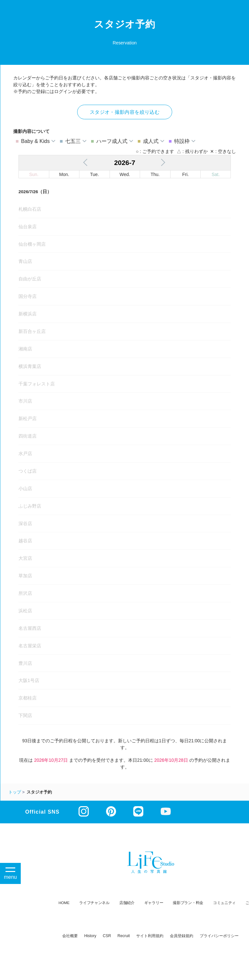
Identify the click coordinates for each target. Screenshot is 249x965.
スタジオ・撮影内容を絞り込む (125, 112)
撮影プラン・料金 (188, 902)
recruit (123, 936)
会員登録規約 (181, 936)
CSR (107, 936)
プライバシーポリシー (219, 936)
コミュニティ (224, 902)
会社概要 (70, 936)
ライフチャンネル (94, 902)
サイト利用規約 (149, 936)
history (90, 936)
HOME (64, 902)
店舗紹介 (127, 902)
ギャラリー (153, 902)
